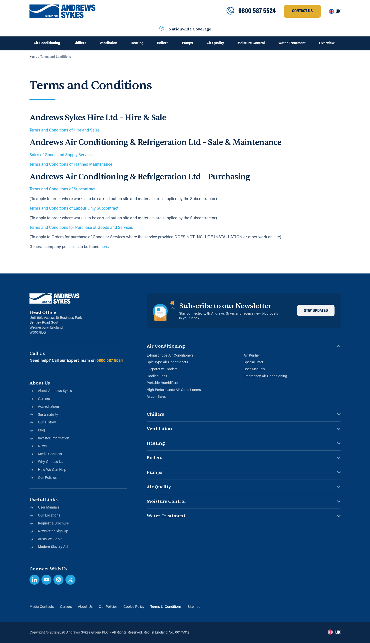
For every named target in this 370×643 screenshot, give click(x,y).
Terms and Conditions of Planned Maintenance (70, 165)
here (104, 247)
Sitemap (194, 607)
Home (33, 57)
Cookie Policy (133, 607)
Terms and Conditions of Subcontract (62, 189)
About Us (85, 607)
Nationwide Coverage (190, 29)
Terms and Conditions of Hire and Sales (64, 130)
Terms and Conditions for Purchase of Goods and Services (81, 228)
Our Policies (108, 607)
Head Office (42, 312)
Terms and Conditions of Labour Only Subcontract (73, 209)
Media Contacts (41, 607)
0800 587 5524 (257, 11)
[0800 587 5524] (230, 11)
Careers (66, 607)
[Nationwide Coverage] (162, 29)
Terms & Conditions (166, 607)
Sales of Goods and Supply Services (61, 155)
